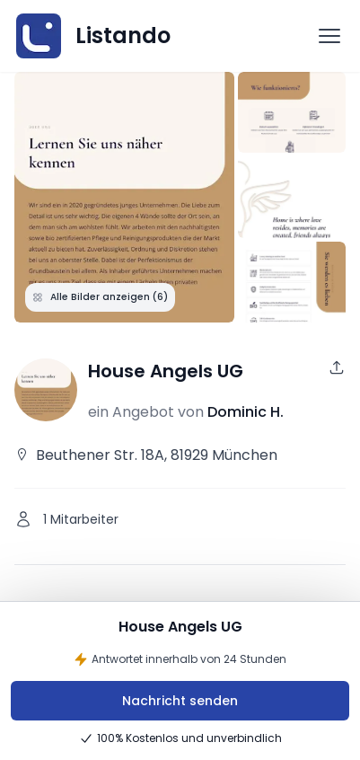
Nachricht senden (180, 701)
